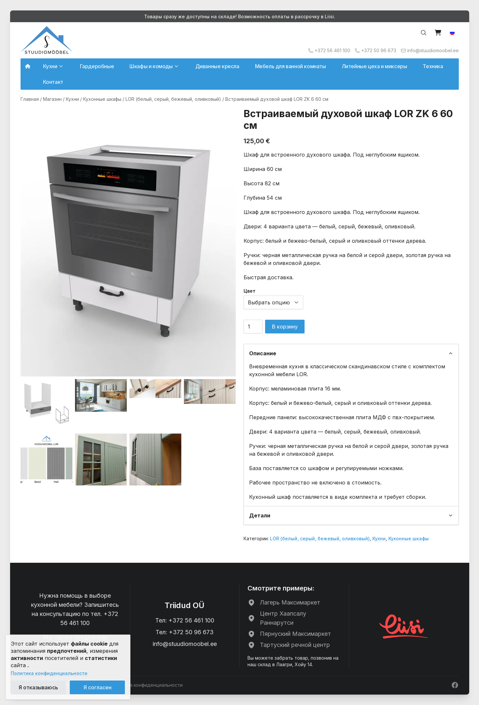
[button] (452, 32)
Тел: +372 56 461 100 (184, 620)
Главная (30, 99)
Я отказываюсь (38, 687)
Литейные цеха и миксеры (374, 66)
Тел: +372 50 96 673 (185, 632)
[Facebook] (455, 685)
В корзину (285, 326)
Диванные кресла (217, 66)
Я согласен (97, 687)
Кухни (72, 99)
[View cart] (437, 32)
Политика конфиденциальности (49, 673)
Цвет (250, 291)
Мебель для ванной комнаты (290, 66)
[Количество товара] (253, 326)
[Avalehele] (47, 40)
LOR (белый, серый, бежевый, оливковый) (173, 99)
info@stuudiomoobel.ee (185, 643)
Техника (433, 66)
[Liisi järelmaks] (404, 626)
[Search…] (423, 32)
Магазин (52, 99)
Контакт (53, 82)
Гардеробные (97, 66)
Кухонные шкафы (102, 99)
